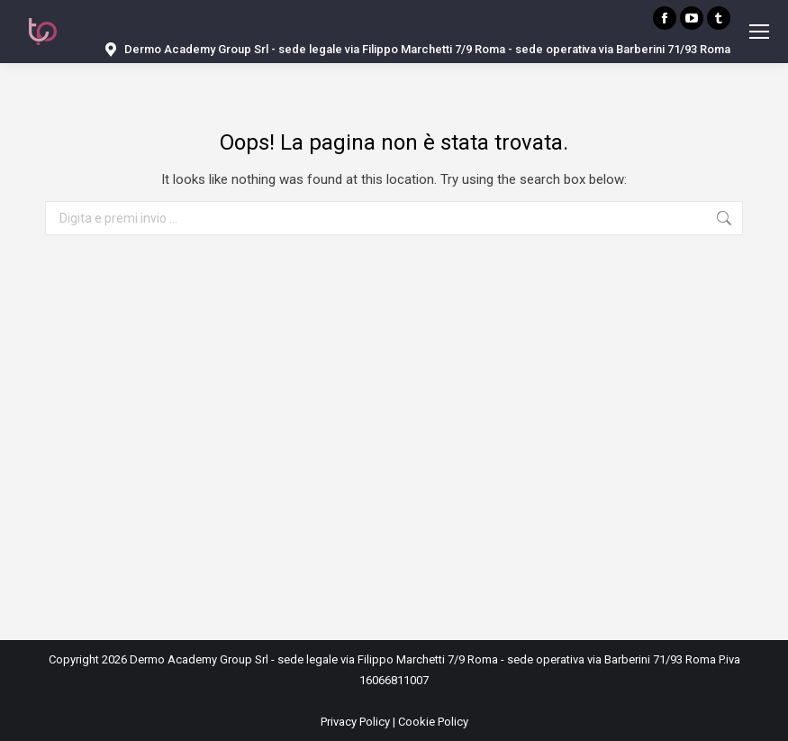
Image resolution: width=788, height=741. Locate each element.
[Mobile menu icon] (759, 31)
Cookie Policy (433, 721)
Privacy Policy (355, 721)
